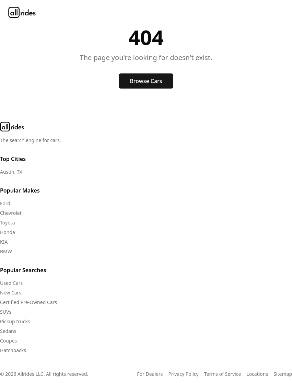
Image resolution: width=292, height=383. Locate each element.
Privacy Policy (183, 374)
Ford (5, 203)
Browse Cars (146, 81)
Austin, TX (11, 172)
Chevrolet (11, 213)
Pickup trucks (15, 321)
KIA (4, 242)
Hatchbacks (13, 350)
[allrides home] (22, 12)
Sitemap (282, 374)
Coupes (8, 340)
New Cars (10, 292)
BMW (6, 251)
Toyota (7, 222)
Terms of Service (222, 374)
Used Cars (11, 283)
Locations (257, 374)
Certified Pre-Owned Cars (28, 302)
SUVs (5, 312)
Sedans (8, 331)
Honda (7, 232)
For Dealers (150, 374)
